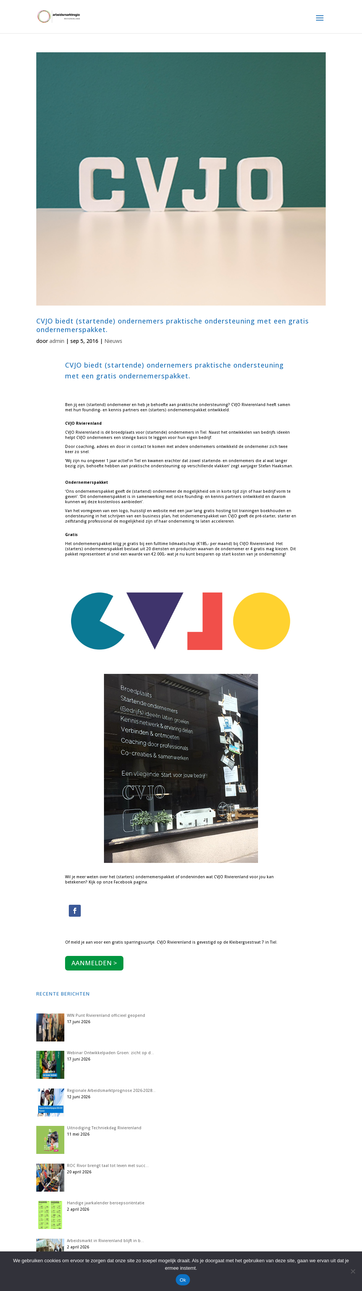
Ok (183, 1280)
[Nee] (352, 1271)
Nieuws (113, 340)
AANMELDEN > (94, 963)
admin (56, 340)
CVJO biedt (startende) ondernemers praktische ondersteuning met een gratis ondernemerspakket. (172, 325)
